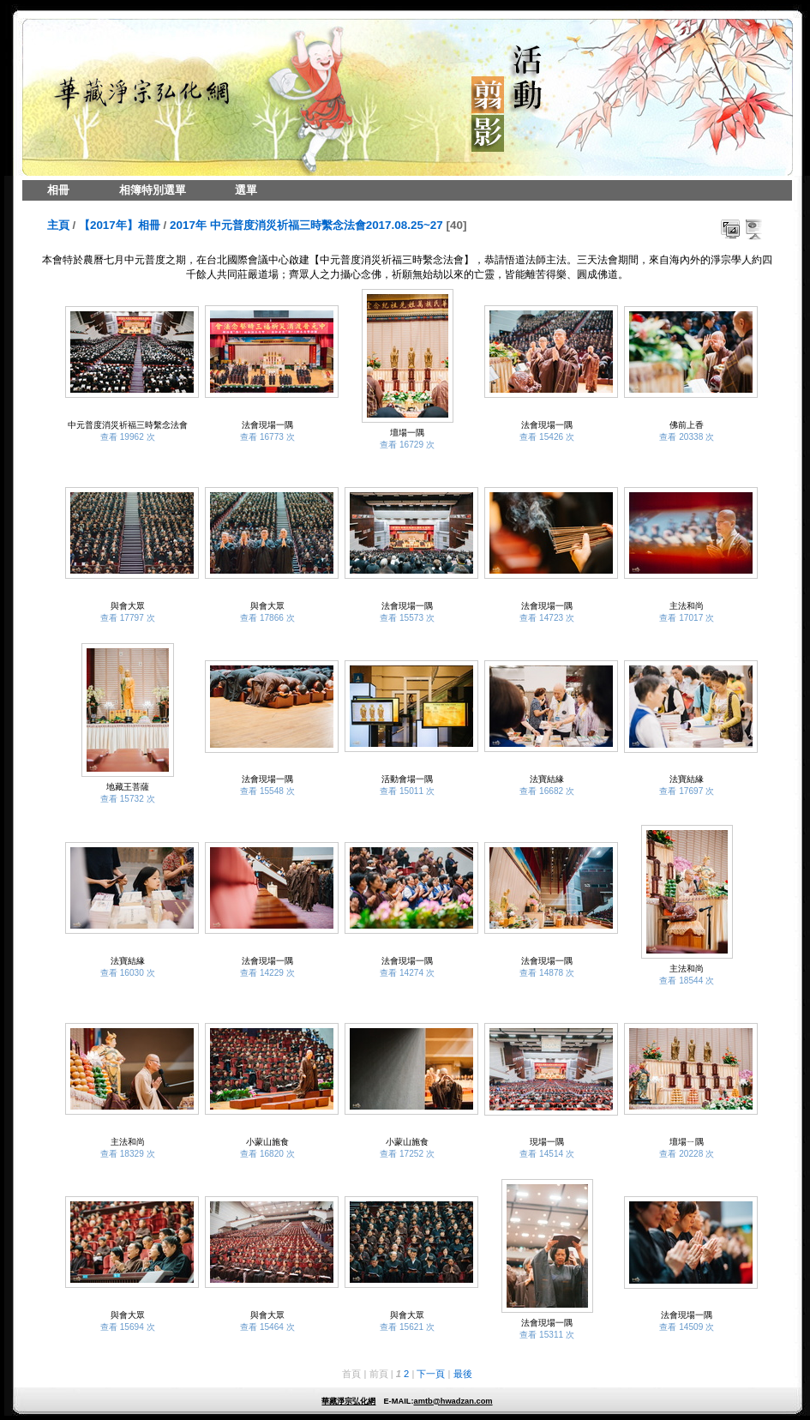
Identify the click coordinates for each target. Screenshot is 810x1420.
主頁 (58, 225)
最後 (462, 1374)
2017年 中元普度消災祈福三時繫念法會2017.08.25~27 (306, 225)
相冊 (58, 190)
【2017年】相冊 (119, 225)
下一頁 (431, 1374)
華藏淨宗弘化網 (348, 1401)
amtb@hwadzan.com (452, 1401)
